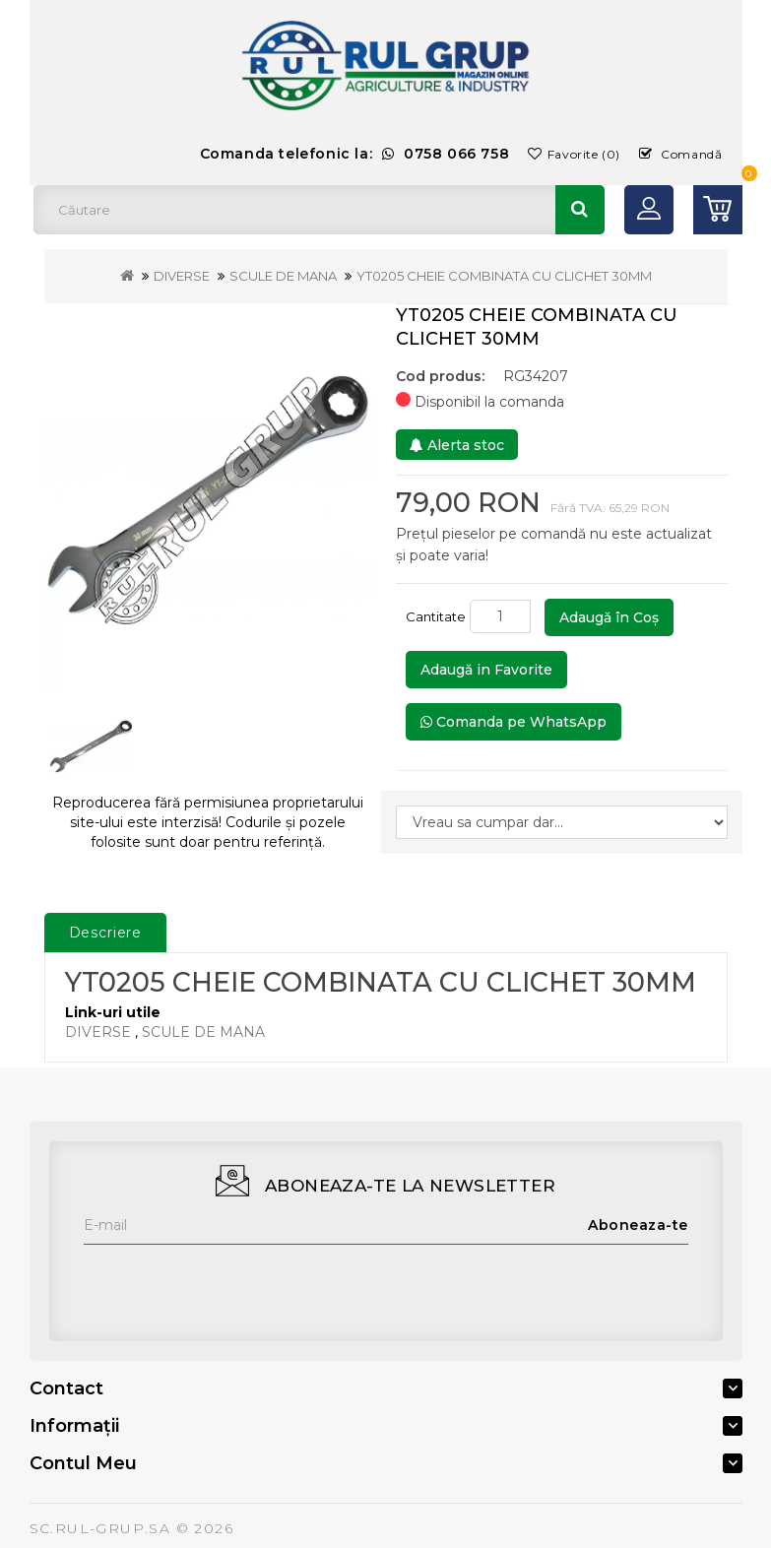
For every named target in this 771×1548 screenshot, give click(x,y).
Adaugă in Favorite (486, 669)
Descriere (106, 932)
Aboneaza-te (638, 1225)
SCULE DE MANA (283, 276)
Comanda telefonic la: (355, 153)
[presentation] (233, 1283)
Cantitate (436, 616)
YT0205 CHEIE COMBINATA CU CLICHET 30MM (504, 276)
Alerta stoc (457, 445)
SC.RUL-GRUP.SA (100, 1528)
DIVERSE (182, 276)
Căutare (580, 209)
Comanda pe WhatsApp (513, 722)
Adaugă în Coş (609, 617)
